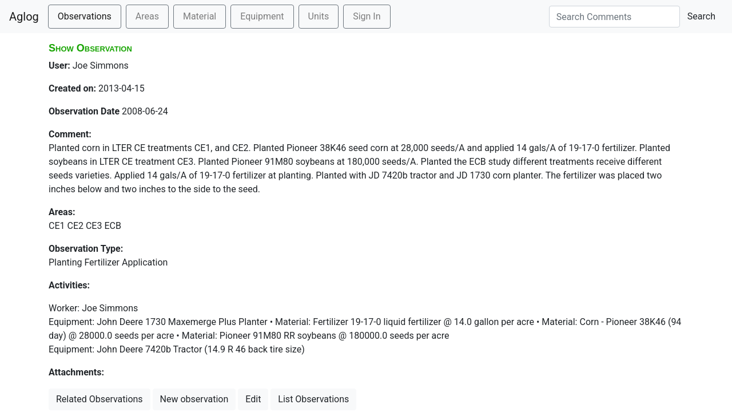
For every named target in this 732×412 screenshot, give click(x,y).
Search (701, 16)
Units (318, 16)
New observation (194, 399)
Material (199, 16)
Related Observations (99, 399)
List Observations (313, 399)
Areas (147, 16)
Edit (253, 399)
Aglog (24, 16)
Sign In (366, 16)
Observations (85, 16)
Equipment (262, 16)
